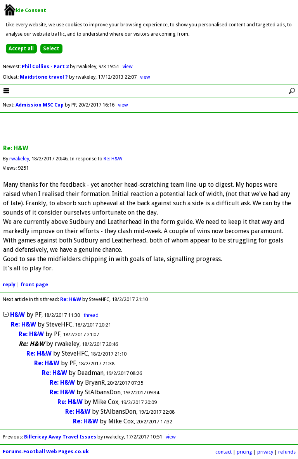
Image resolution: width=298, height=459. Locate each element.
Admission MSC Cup (40, 105)
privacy (265, 452)
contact (223, 452)
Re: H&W (113, 159)
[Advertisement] (149, 129)
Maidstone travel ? (44, 77)
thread (91, 315)
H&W (17, 314)
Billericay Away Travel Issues (60, 437)
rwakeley (19, 159)
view (128, 66)
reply (9, 284)
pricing (244, 452)
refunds (287, 452)
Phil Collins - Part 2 (46, 66)
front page (34, 284)
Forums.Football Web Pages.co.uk (46, 451)
